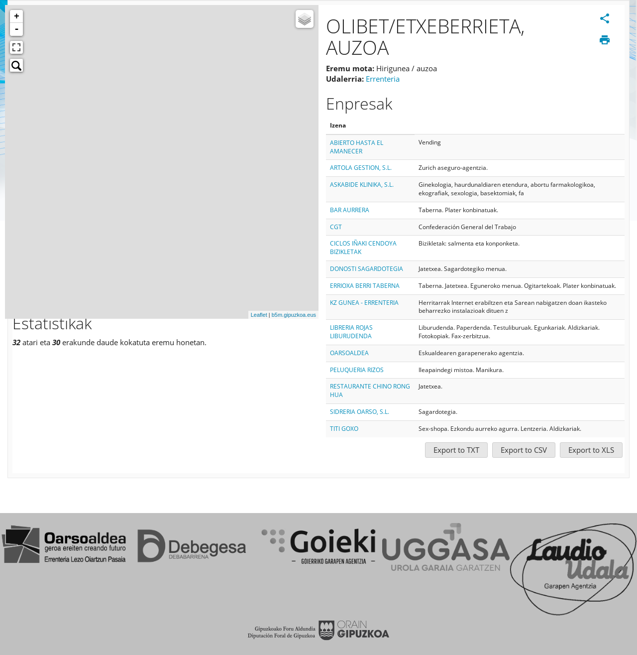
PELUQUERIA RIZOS (357, 370)
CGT (336, 227)
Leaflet (259, 315)
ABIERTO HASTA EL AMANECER (356, 146)
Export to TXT (456, 450)
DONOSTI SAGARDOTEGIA (366, 268)
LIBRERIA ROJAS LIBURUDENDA (351, 331)
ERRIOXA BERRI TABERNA (365, 285)
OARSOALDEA (349, 353)
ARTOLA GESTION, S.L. (361, 167)
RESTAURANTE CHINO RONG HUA (370, 390)
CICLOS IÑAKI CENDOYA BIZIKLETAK (363, 247)
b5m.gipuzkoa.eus (294, 315)
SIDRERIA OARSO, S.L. (359, 411)
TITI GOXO (344, 428)
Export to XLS (591, 450)
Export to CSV (524, 450)
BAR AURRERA (349, 210)
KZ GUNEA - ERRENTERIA (364, 302)
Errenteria (383, 79)
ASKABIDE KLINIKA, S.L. (362, 184)
